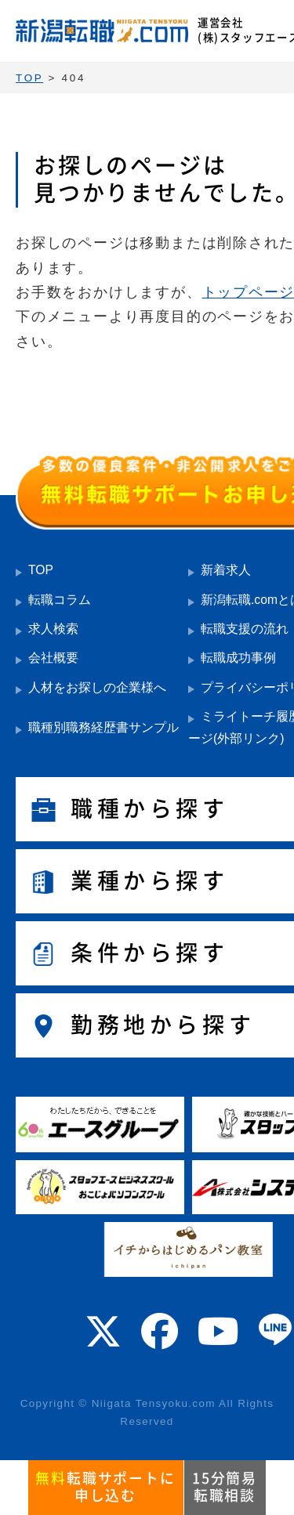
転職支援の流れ (245, 628)
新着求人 (226, 570)
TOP (40, 570)
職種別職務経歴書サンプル (103, 727)
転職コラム (59, 599)
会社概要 (53, 657)
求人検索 (53, 628)
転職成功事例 (238, 657)
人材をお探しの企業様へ (97, 687)
